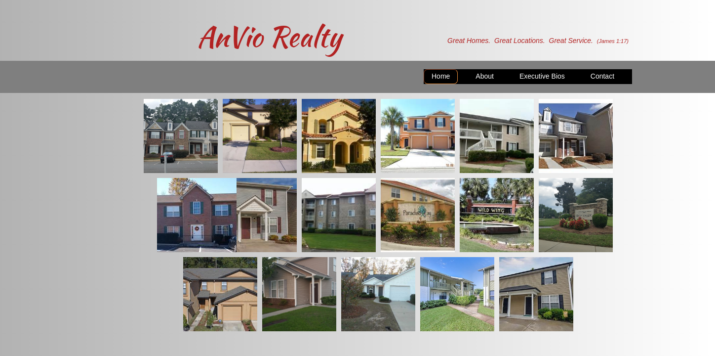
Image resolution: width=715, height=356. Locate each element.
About (485, 76)
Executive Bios (542, 76)
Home (441, 76)
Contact (602, 76)
